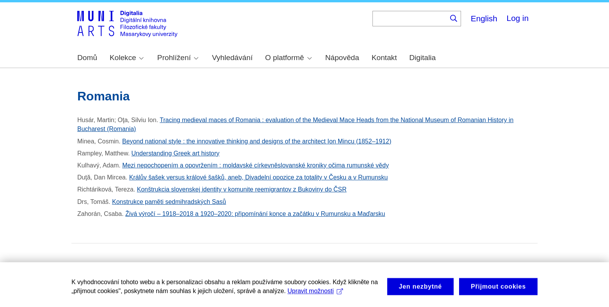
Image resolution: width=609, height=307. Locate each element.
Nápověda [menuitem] (342, 57)
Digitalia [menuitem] (422, 57)
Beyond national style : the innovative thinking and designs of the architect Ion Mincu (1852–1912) (257, 141)
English (484, 18)
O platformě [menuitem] (288, 57)
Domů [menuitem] (87, 57)
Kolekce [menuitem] (127, 57)
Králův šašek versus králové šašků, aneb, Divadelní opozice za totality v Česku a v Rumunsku (258, 177)
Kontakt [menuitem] (384, 57)
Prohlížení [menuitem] (177, 57)
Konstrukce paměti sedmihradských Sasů (169, 201)
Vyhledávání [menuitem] (232, 57)
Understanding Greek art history (175, 153)
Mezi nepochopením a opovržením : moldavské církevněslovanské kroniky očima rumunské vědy (255, 165)
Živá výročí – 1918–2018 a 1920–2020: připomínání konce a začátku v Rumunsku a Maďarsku (255, 213)
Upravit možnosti (315, 294)
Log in (517, 18)
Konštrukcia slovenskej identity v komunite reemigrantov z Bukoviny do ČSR (242, 189)
